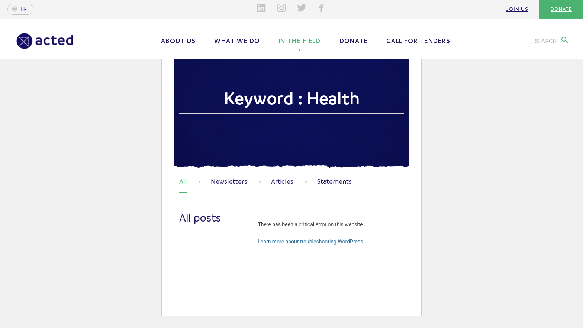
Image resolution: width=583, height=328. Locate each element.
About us (178, 41)
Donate (561, 9)
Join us (517, 9)
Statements (334, 181)
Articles (282, 181)
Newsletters (229, 181)
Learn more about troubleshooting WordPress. (311, 242)
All (183, 181)
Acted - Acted (45, 41)
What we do (237, 41)
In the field (299, 41)
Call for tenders (418, 41)
